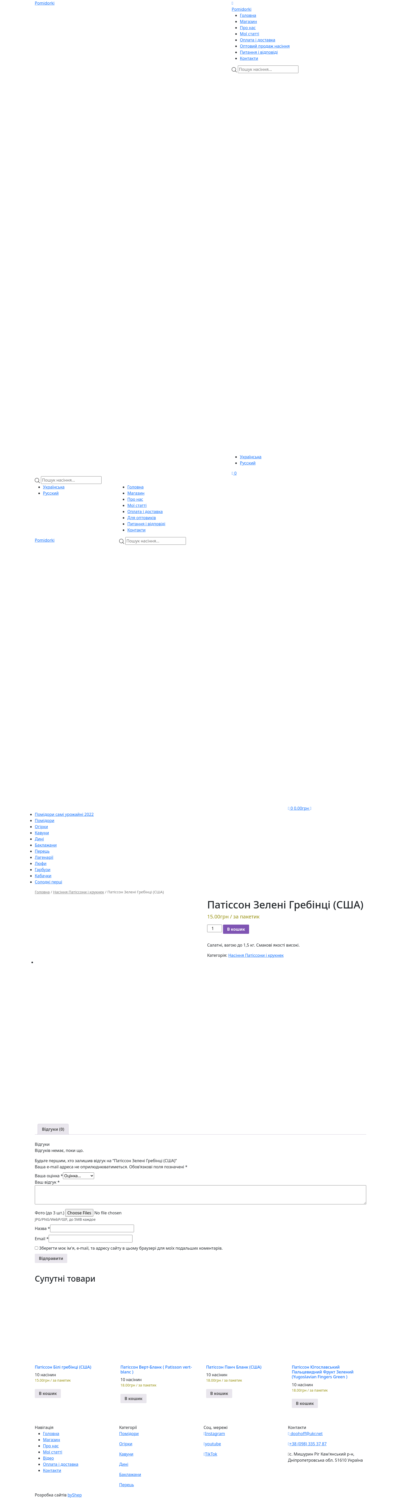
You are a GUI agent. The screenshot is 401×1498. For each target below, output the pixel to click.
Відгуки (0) (53, 1129)
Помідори (44, 820)
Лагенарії (44, 857)
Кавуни (42, 833)
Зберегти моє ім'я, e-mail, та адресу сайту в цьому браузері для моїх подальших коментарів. (131, 1248)
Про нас (248, 27)
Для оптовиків (141, 517)
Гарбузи (42, 869)
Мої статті (249, 34)
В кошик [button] (48, 1393)
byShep (75, 1495)
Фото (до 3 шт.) (49, 1213)
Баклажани (46, 845)
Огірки (41, 826)
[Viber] (262, 103)
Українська (250, 457)
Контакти (249, 58)
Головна (248, 15)
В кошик (236, 929)
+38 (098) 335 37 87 (307, 1444)
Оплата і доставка (257, 40)
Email (42, 1238)
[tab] (53, 1129)
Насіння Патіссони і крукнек (78, 891)
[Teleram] (299, 201)
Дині (39, 839)
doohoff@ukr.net (305, 1433)
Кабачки (43, 876)
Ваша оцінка (49, 1176)
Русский (247, 463)
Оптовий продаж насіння (265, 46)
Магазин (248, 21)
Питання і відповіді (259, 52)
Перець (42, 851)
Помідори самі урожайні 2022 (64, 814)
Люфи (41, 863)
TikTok (210, 1454)
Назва (42, 1228)
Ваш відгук (47, 1182)
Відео (48, 1458)
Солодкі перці (48, 882)
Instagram (214, 1433)
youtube (212, 1444)
